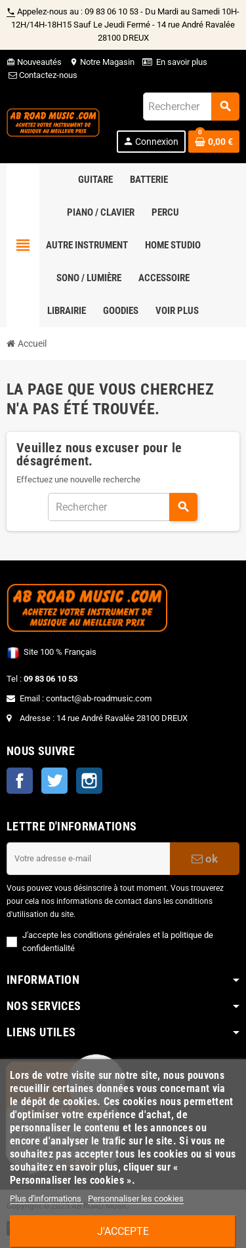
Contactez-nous (42, 75)
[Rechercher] (191, 106)
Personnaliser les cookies (136, 1198)
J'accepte (123, 1231)
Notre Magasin (102, 62)
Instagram (89, 781)
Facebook (20, 781)
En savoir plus (181, 62)
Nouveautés (34, 62)
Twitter (54, 781)
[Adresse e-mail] (88, 858)
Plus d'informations (46, 1198)
